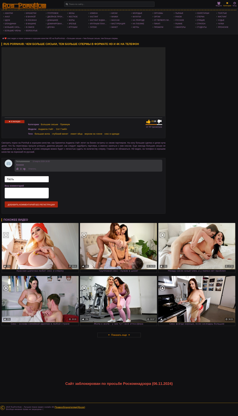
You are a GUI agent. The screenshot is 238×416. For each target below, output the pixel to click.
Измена (94, 13)
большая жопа (42, 133)
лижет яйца (76, 133)
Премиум (158, 27)
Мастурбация (118, 24)
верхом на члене (93, 133)
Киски (114, 13)
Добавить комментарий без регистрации (31, 205)
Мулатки (137, 17)
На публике (138, 24)
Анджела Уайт (45, 129)
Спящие (201, 20)
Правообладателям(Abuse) (70, 407)
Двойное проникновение (56, 17)
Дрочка (51, 27)
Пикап (157, 24)
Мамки (114, 17)
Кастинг (94, 17)
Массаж (115, 20)
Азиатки (9, 13)
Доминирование (55, 24)
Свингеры (180, 27)
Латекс (93, 27)
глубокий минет (60, 133)
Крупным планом (99, 24)
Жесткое (73, 17)
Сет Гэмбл (61, 129)
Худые (221, 20)
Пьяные (179, 13)
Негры (136, 27)
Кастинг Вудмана (98, 20)
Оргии (157, 17)
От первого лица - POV (163, 20)
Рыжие (178, 24)
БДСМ (7, 20)
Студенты (202, 27)
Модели (219, 4)
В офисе (30, 27)
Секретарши (203, 13)
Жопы (72, 20)
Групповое (52, 13)
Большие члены (13, 31)
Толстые (222, 13)
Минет (114, 27)
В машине (31, 24)
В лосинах (31, 20)
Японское (223, 27)
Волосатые (31, 31)
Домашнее (52, 20)
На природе (138, 20)
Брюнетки (31, 13)
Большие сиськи (13, 27)
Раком (178, 17)
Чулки (221, 24)
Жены (72, 13)
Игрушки (73, 27)
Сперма (200, 17)
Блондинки (10, 24)
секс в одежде (111, 133)
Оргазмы (158, 13)
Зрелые (72, 24)
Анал (7, 17)
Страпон (201, 24)
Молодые (137, 13)
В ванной (31, 17)
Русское (179, 20)
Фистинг (222, 17)
